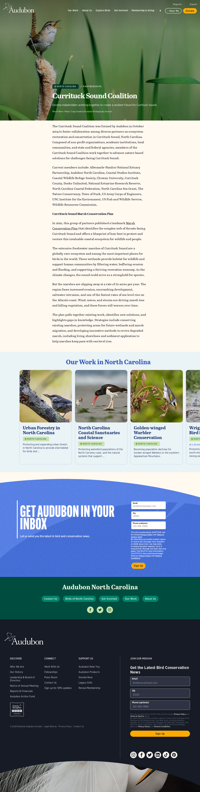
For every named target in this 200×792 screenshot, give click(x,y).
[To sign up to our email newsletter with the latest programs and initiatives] (148, 505)
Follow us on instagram (109, 610)
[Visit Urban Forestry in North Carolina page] (46, 417)
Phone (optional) (140, 523)
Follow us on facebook (90, 610)
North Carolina (66, 86)
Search (160, 10)
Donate (190, 10)
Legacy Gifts (85, 682)
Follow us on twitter (100, 610)
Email (135, 503)
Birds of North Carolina (79, 598)
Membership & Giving (143, 10)
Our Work (73, 10)
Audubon (18, 8)
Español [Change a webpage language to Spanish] (193, 4)
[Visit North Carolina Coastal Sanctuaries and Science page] (101, 417)
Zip (134, 513)
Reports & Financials (21, 691)
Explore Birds (103, 10)
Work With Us (52, 666)
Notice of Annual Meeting (24, 685)
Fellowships (51, 672)
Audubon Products (89, 672)
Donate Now (85, 677)
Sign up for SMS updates (58, 688)
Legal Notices (50, 726)
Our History (16, 672)
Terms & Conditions (162, 726)
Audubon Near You (89, 666)
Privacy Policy (145, 556)
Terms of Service (137, 716)
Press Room (51, 677)
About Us (87, 10)
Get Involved (121, 10)
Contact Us (50, 598)
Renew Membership (89, 688)
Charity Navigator (17, 709)
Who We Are (17, 666)
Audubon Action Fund (22, 696)
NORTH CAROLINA (37, 439)
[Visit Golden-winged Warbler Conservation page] (157, 417)
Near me (174, 10)
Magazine (177, 4)
